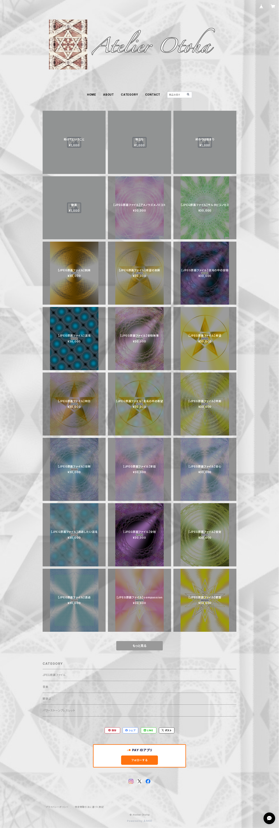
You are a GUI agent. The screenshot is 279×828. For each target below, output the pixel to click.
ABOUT (108, 94)
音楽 (45, 686)
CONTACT (152, 94)
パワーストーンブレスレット (59, 710)
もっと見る (139, 646)
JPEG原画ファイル (54, 675)
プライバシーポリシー (57, 807)
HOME (91, 94)
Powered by (139, 820)
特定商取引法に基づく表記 (89, 807)
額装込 (47, 698)
